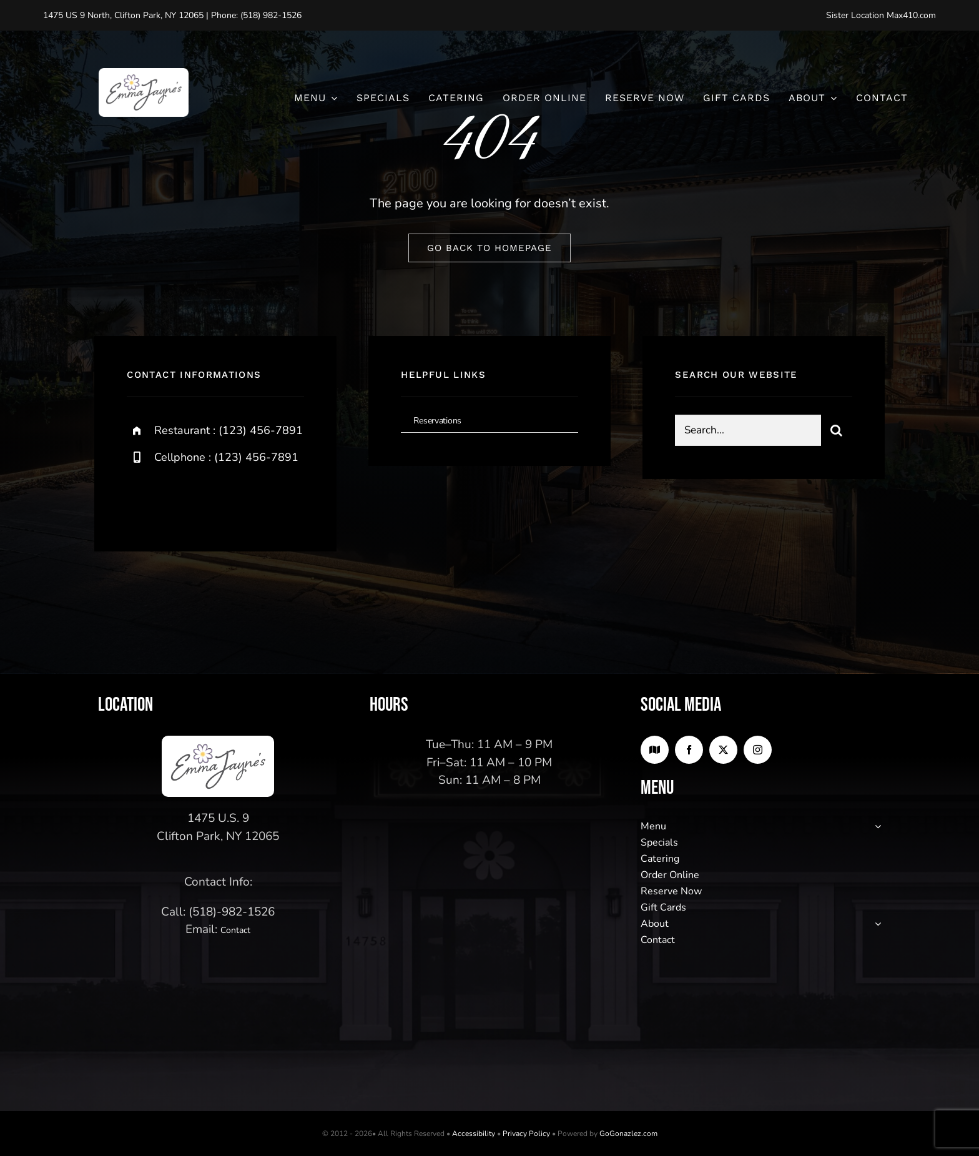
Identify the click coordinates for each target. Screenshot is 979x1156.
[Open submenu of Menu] (875, 826)
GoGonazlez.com (628, 1134)
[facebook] (141, 499)
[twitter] (175, 499)
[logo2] (144, 74)
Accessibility (473, 1134)
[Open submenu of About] (875, 923)
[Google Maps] (655, 750)
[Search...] (747, 431)
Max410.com (911, 15)
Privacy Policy (526, 1134)
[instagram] (209, 499)
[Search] (836, 431)
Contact (235, 930)
